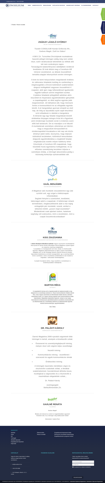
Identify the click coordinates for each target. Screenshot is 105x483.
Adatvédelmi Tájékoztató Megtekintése (95, 481)
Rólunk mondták (21, 24)
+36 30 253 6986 (20, 1)
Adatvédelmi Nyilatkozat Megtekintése (78, 481)
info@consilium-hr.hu (11, 1)
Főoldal (14, 24)
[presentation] (83, 472)
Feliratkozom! (78, 477)
